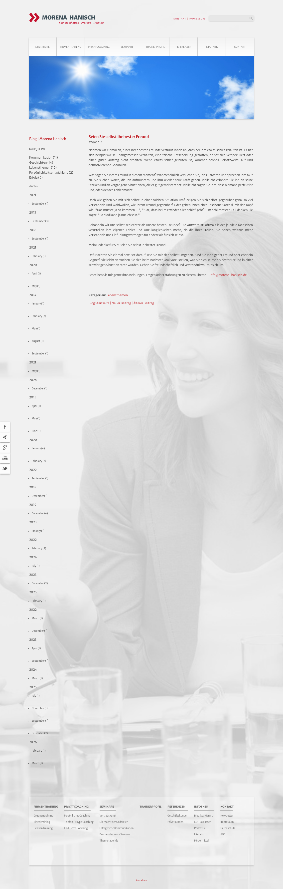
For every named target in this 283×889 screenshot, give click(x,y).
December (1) (39, 388)
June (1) (36, 431)
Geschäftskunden (177, 815)
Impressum (227, 822)
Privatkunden (175, 822)
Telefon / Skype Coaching (79, 822)
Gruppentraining (43, 815)
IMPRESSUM (197, 18)
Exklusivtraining (43, 828)
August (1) (38, 341)
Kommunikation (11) (43, 157)
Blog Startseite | (100, 303)
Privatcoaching (99, 46)
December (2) (40, 583)
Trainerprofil (155, 46)
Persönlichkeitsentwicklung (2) (51, 172)
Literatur (199, 834)
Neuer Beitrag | (122, 303)
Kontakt (240, 46)
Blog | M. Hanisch (204, 815)
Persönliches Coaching (77, 815)
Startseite (42, 46)
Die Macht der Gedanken (114, 822)
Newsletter (226, 815)
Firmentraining (70, 46)
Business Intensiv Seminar (115, 834)
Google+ (5, 448)
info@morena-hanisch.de (228, 275)
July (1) (36, 566)
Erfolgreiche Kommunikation (117, 828)
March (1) (37, 618)
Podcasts (199, 828)
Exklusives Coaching (76, 828)
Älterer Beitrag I (144, 303)
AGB (222, 834)
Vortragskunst (108, 815)
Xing (5, 437)
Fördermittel (201, 840)
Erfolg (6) (36, 177)
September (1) (40, 203)
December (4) (40, 513)
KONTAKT (179, 18)
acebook (5, 427)
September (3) (40, 221)
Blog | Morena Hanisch (47, 139)
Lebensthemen (117, 295)
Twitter (5, 469)
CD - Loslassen (202, 822)
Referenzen (183, 46)
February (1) (39, 256)
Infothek (212, 46)
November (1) (40, 708)
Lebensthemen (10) (43, 167)
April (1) (36, 273)
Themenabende (109, 840)
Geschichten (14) (41, 162)
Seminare (127, 46)
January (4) (38, 448)
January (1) (38, 303)
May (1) (36, 286)
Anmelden (141, 880)
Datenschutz (227, 828)
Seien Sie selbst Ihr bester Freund (119, 136)
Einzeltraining (42, 822)
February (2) (39, 316)
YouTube (5, 458)
